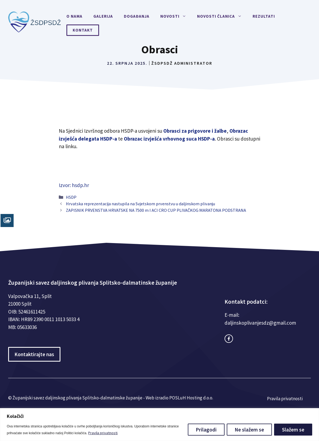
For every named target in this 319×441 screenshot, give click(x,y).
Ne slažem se (249, 429)
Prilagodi (206, 429)
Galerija (103, 16)
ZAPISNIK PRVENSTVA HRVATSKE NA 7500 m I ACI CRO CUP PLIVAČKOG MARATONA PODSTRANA (156, 210)
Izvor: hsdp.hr (74, 185)
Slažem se (293, 429)
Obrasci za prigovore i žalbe (195, 131)
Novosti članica (222, 16)
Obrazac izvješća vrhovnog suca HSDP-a (169, 138)
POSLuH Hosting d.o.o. (191, 398)
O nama (74, 16)
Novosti (176, 16)
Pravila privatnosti (103, 432)
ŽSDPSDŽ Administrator (181, 63)
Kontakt (83, 30)
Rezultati (264, 16)
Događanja (136, 16)
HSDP (71, 197)
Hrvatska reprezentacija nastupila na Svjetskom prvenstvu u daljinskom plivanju (140, 203)
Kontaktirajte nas (34, 354)
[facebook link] (229, 338)
